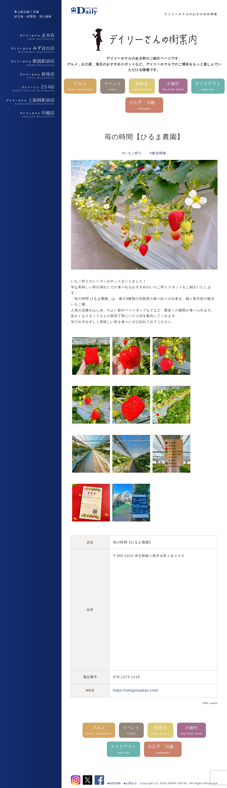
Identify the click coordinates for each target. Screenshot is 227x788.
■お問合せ (130, 783)
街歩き (142, 86)
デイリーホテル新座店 (30, 75)
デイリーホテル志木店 (30, 36)
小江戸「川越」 (144, 105)
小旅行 (173, 86)
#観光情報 (158, 153)
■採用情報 (114, 783)
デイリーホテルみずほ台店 (30, 49)
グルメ (80, 86)
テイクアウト (208, 86)
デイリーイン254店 (30, 88)
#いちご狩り (132, 153)
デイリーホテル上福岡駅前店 (30, 101)
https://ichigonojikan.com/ (136, 690)
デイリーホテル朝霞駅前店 (30, 62)
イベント (112, 86)
